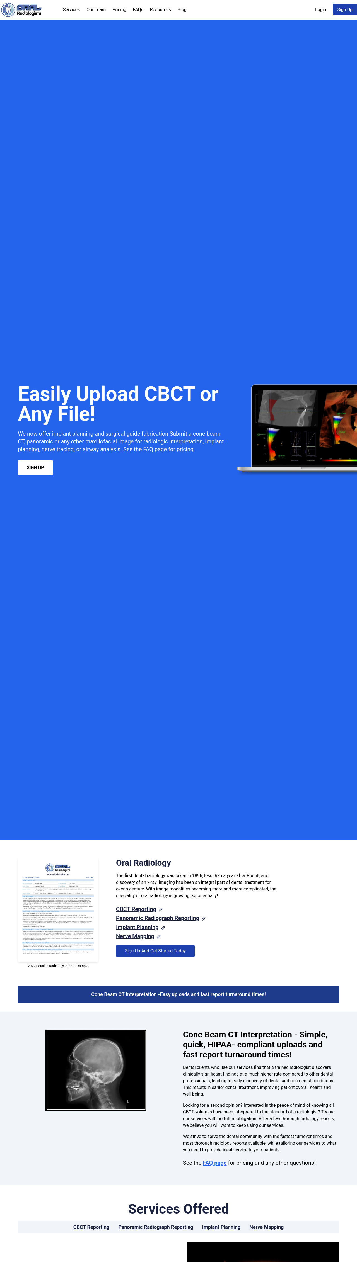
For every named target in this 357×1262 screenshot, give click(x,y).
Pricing (119, 9)
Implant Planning (137, 927)
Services (71, 9)
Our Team (96, 9)
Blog (182, 9)
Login (320, 9)
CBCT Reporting (136, 909)
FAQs (138, 9)
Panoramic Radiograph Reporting (157, 918)
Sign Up (345, 9)
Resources (160, 9)
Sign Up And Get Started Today (155, 950)
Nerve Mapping (135, 936)
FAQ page (214, 1162)
